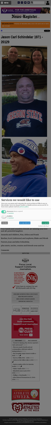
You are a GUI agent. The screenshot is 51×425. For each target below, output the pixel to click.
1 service (10, 213)
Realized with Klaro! (43, 226)
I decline (4, 223)
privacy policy (23, 207)
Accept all (45, 223)
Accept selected (25, 223)
